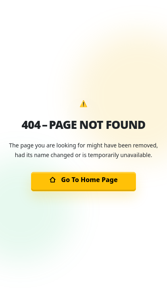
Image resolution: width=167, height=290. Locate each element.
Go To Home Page (83, 179)
